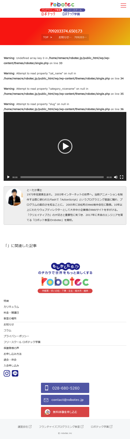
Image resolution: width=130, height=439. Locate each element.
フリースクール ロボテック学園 (22, 342)
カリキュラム (11, 307)
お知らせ (64, 37)
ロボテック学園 (100, 427)
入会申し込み (11, 366)
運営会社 (23, 427)
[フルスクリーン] (121, 177)
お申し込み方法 (13, 354)
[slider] (62, 177)
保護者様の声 (11, 348)
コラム (7, 330)
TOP (45, 37)
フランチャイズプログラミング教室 (59, 427)
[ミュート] (116, 177)
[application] (65, 146)
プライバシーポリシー (16, 336)
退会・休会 (10, 360)
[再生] (8, 177)
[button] (65, 146)
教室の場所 (10, 318)
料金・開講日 (11, 313)
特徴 (6, 301)
